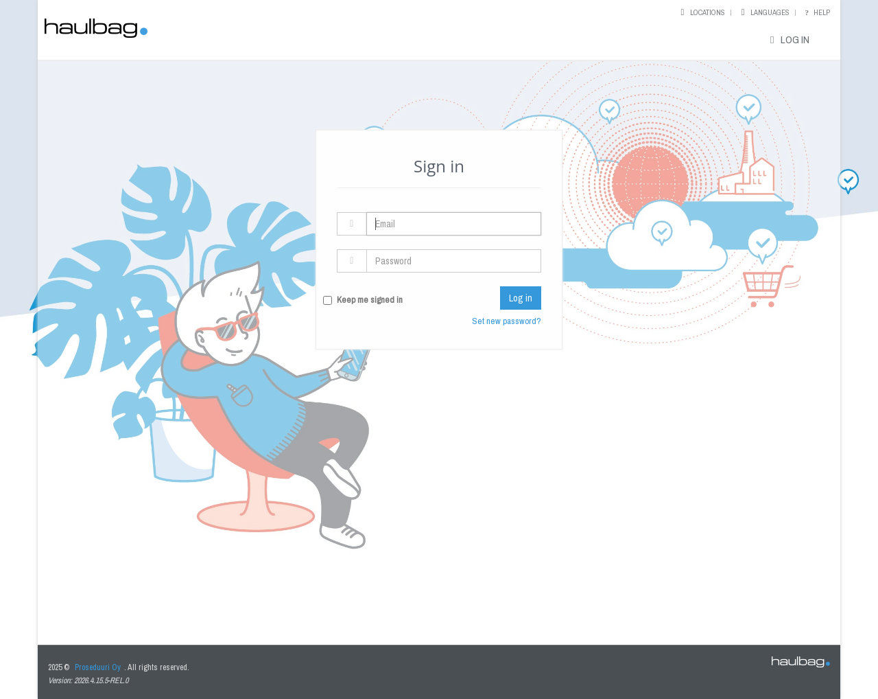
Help (816, 12)
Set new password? (506, 321)
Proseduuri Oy (98, 667)
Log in (787, 39)
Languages (770, 12)
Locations (707, 12)
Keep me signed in (370, 300)
